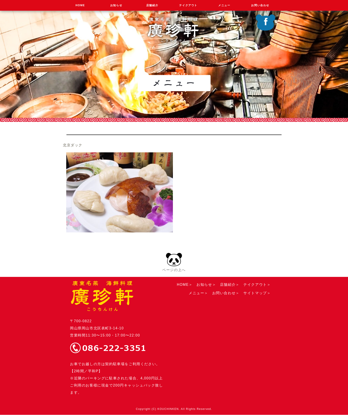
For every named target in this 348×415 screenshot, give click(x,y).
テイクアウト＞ (257, 284)
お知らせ (116, 5)
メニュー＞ (198, 293)
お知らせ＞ (206, 284)
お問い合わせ (260, 5)
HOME (80, 5)
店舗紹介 (152, 5)
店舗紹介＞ (229, 284)
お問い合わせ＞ (225, 293)
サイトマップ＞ (257, 293)
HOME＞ (184, 284)
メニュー (224, 5)
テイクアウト (188, 5)
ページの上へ (174, 262)
